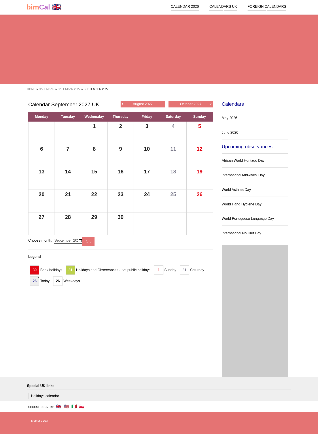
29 (94, 217)
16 (121, 172)
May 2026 (229, 118)
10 (147, 149)
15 (94, 172)
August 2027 (137, 104)
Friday (147, 116)
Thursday (121, 116)
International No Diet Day (241, 233)
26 (200, 194)
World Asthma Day (236, 190)
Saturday (173, 116)
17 (147, 172)
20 (42, 194)
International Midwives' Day (243, 175)
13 (42, 172)
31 (70, 270)
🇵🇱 (82, 406)
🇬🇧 (43, 7)
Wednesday (94, 116)
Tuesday (68, 116)
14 (68, 172)
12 (200, 149)
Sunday (199, 116)
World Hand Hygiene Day (241, 204)
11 (173, 149)
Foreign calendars (267, 6)
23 (121, 194)
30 (121, 217)
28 (68, 217)
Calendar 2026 (185, 6)
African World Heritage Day (243, 160)
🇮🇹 (74, 406)
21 (68, 194)
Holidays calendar (45, 396)
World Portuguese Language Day (248, 218)
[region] (159, 48)
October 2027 (196, 104)
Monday (41, 116)
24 (147, 194)
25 (173, 194)
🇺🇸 (66, 406)
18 (173, 172)
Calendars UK (223, 6)
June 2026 (230, 132)
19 (200, 172)
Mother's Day (39, 420)
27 (42, 217)
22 (94, 194)
